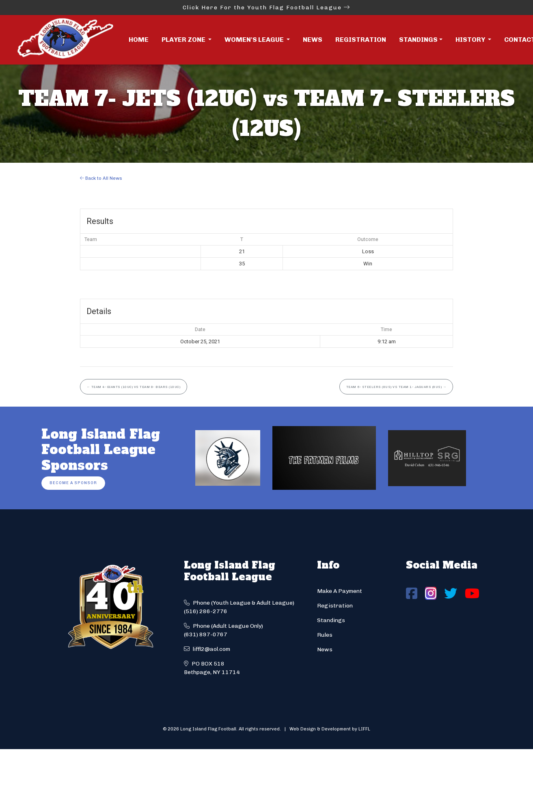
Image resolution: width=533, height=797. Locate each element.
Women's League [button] (254, 39)
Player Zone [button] (184, 39)
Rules (324, 634)
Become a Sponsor (73, 482)
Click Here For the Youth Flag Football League (266, 7)
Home (139, 39)
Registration (360, 39)
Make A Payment (339, 591)
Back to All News (101, 178)
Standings (418, 39)
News (312, 39)
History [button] (470, 39)
